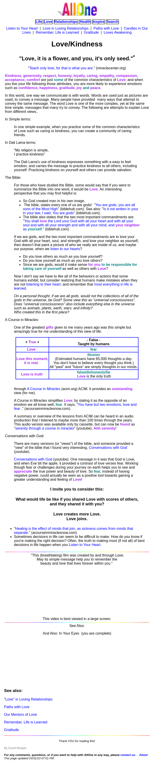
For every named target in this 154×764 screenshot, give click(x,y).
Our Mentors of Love (20, 714)
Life (39, 22)
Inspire (98, 22)
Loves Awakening (117, 32)
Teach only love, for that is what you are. (61, 68)
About (143, 755)
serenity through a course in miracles (44, 428)
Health (85, 22)
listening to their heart (43, 284)
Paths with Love (106, 28)
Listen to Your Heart (22, 28)
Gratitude (91, 32)
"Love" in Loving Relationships (28, 699)
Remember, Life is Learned (57, 32)
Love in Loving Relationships (66, 28)
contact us (127, 755)
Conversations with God (108, 448)
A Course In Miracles (43, 389)
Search (112, 22)
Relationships (66, 22)
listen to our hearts (65, 249)
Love (48, 22)
